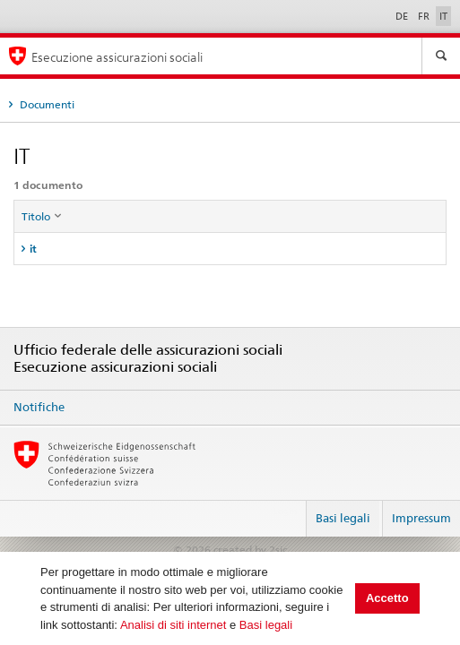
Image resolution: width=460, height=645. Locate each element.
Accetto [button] (387, 598)
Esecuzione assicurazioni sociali (117, 56)
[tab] (230, 248)
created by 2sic (250, 549)
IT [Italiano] (443, 16)
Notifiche (39, 407)
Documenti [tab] (45, 104)
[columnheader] (230, 217)
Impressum (421, 518)
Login (285, 510)
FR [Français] (425, 16)
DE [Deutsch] (403, 16)
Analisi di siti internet (173, 625)
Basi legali (265, 625)
